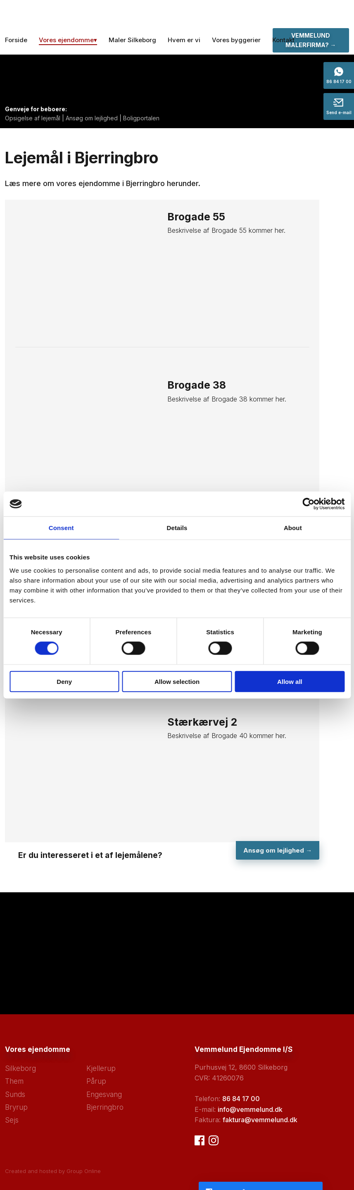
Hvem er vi (184, 40)
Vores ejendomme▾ (68, 40)
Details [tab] (177, 527)
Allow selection (177, 681)
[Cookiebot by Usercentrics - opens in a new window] (308, 504)
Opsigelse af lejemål (32, 118)
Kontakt (283, 40)
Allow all (289, 681)
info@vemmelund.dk (250, 1109)
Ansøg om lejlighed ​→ (276, 850)
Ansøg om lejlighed (92, 118)
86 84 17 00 (241, 1098)
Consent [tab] (61, 527)
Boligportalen (141, 118)
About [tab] (293, 527)
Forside (16, 40)
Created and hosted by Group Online (53, 1171)
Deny (64, 681)
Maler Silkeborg (132, 40)
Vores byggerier (236, 40)
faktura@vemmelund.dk (260, 1120)
